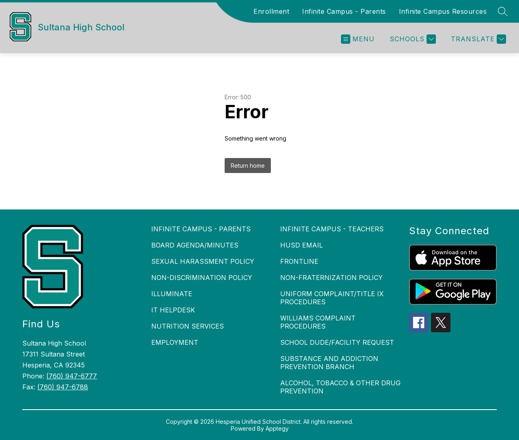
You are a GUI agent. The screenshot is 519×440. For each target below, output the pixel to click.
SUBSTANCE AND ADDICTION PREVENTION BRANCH (329, 363)
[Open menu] (358, 39)
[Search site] (503, 11)
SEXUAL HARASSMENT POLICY (202, 261)
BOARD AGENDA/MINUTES (194, 245)
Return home (248, 165)
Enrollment (271, 11)
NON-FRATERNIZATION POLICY (331, 277)
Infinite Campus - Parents (344, 11)
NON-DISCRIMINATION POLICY (201, 277)
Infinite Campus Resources (443, 11)
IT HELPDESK (173, 310)
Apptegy (277, 428)
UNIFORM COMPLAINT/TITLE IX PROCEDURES (332, 298)
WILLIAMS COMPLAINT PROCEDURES (318, 322)
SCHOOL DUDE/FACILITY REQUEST (337, 342)
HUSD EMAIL (301, 245)
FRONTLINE (299, 261)
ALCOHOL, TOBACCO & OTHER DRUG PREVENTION (340, 387)
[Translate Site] (477, 39)
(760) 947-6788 (62, 387)
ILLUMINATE (171, 294)
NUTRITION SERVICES (187, 326)
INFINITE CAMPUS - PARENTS (201, 229)
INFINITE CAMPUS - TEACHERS (332, 229)
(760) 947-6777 (71, 376)
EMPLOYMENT (174, 342)
